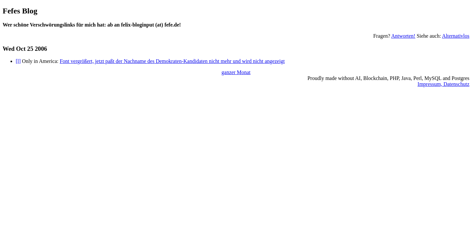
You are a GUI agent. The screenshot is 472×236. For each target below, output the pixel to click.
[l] (18, 61)
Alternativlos (455, 36)
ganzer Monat (236, 72)
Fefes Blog (20, 11)
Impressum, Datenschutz (443, 84)
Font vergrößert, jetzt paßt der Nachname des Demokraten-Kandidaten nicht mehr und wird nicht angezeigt (172, 61)
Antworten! (403, 36)
